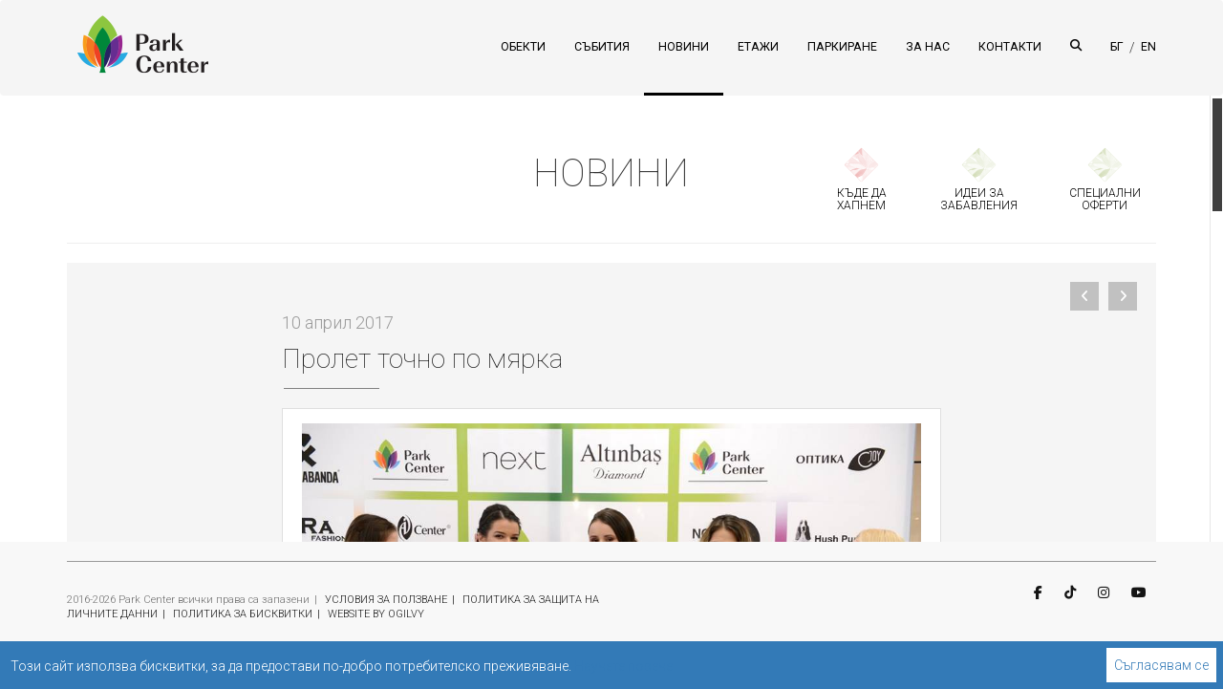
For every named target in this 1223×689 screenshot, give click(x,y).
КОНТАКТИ (1009, 47)
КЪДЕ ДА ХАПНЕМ (862, 199)
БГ (1117, 47)
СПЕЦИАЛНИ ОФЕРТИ (1105, 199)
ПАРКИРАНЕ (842, 47)
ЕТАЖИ (758, 47)
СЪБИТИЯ (602, 47)
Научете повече (623, 666)
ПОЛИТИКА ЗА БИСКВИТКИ (242, 614)
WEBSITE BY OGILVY (376, 614)
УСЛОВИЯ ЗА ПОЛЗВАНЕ (386, 599)
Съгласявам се (1161, 665)
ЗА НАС (928, 47)
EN (1148, 47)
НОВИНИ (683, 47)
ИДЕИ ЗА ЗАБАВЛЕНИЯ (979, 199)
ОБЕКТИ (523, 47)
